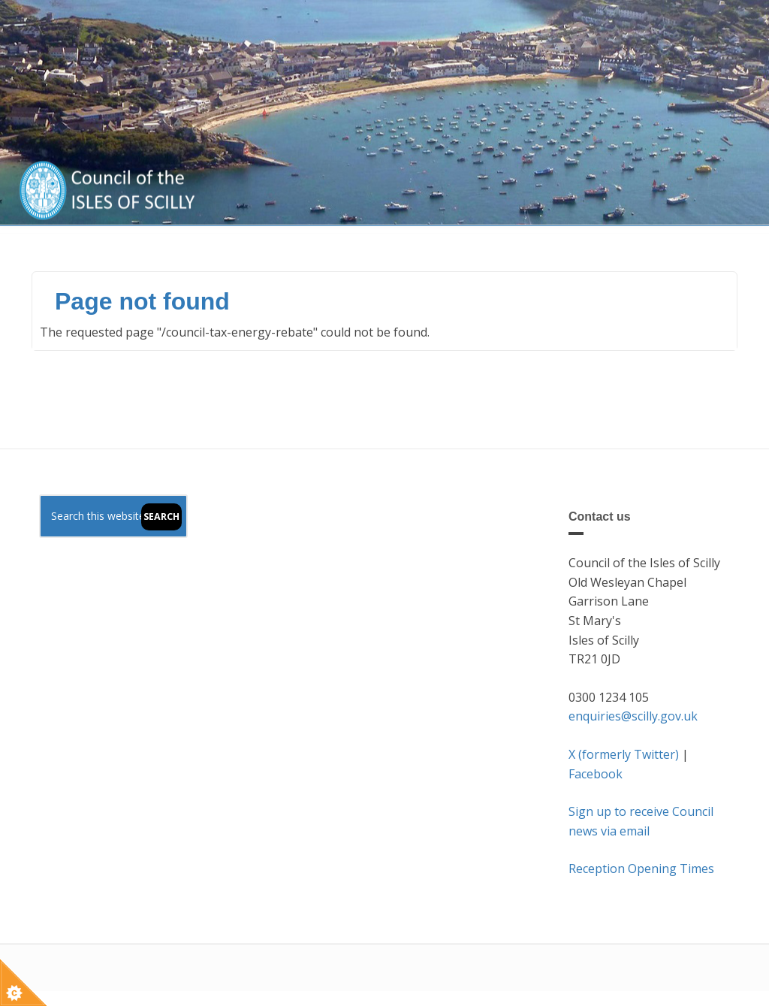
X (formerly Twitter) (623, 754)
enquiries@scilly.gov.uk (633, 716)
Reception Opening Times (641, 868)
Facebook (595, 774)
